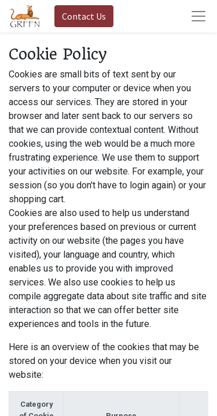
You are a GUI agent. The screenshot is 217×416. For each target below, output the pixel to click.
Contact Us (84, 16)
